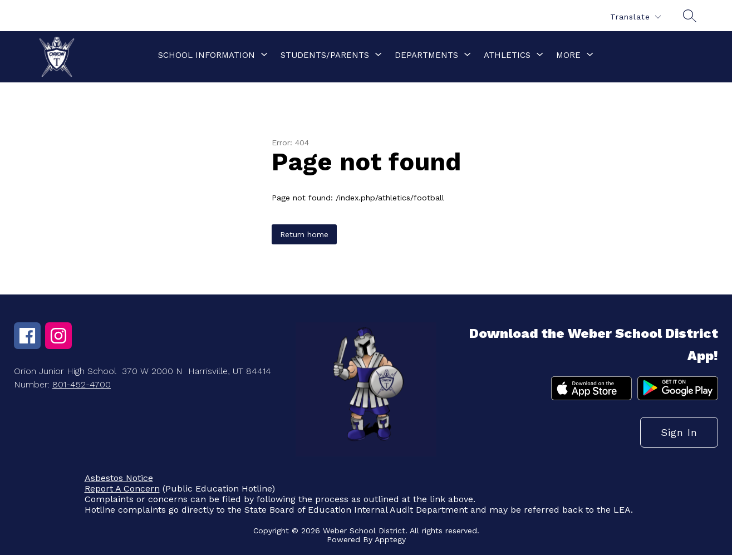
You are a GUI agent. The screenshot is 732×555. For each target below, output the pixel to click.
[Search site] (689, 15)
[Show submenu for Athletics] (507, 55)
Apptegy (390, 539)
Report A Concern (122, 488)
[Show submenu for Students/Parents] (325, 55)
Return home (304, 234)
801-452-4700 (81, 384)
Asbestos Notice (119, 478)
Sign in (679, 432)
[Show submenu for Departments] (426, 55)
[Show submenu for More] (568, 55)
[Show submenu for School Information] (206, 55)
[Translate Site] (635, 17)
